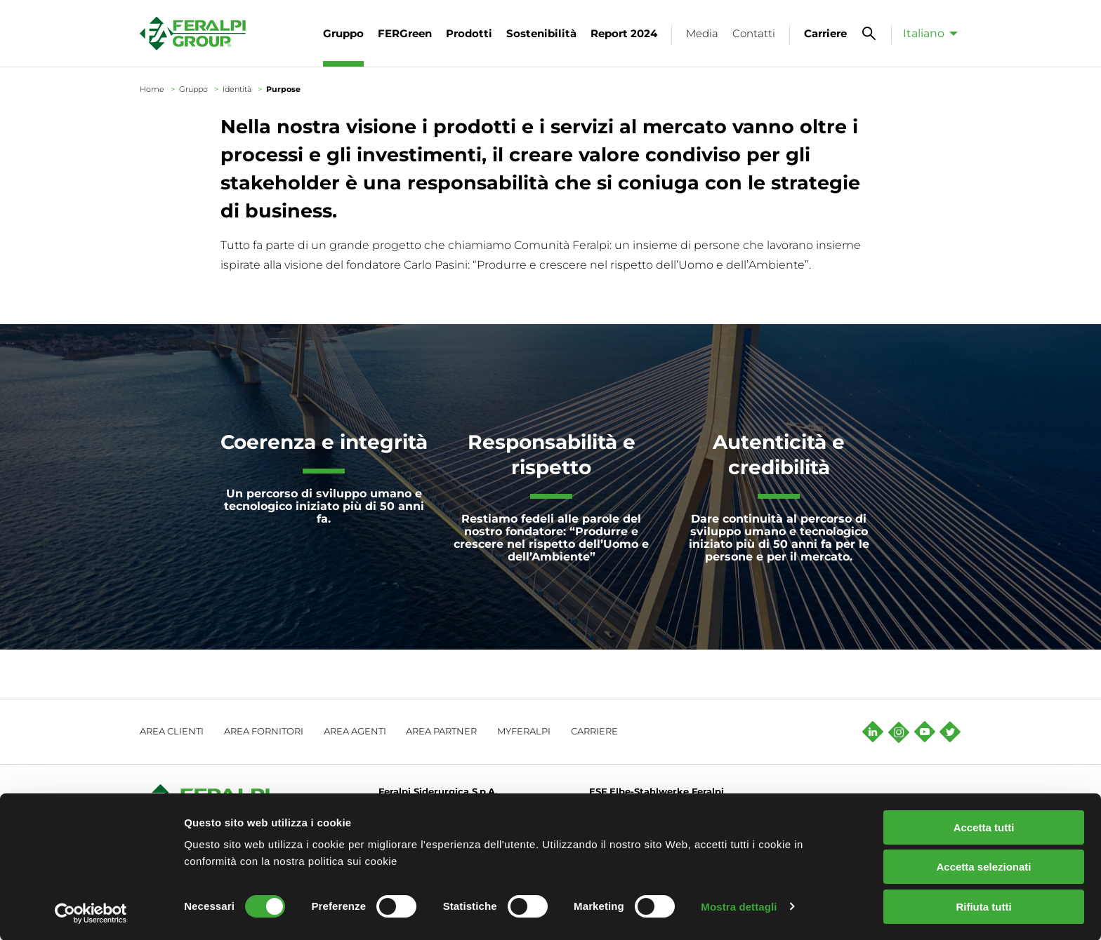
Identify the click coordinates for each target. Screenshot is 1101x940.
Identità (237, 89)
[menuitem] (926, 33)
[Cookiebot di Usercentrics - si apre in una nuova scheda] (90, 912)
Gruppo (193, 89)
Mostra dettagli (739, 906)
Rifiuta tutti (983, 906)
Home (152, 89)
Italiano (923, 33)
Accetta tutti (984, 827)
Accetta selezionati (983, 867)
